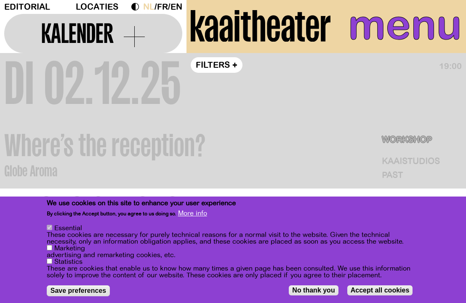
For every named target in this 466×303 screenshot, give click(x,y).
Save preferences (79, 292)
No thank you (313, 291)
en (176, 7)
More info (192, 215)
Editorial (27, 7)
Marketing (69, 250)
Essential (68, 230)
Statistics (68, 263)
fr (162, 7)
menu (405, 25)
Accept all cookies (380, 291)
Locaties (97, 7)
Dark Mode (137, 7)
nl (148, 7)
